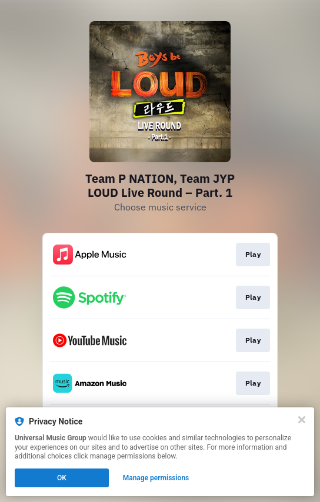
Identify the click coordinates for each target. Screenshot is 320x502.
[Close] (301, 419)
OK (61, 478)
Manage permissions (156, 478)
